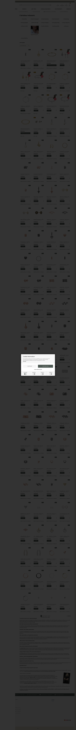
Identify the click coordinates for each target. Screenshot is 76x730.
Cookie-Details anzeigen (38, 369)
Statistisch (50, 373)
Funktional (42, 373)
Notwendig (25, 373)
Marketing (34, 373)
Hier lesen (24, 361)
